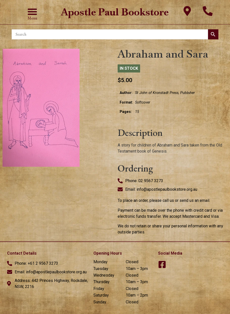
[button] (32, 11)
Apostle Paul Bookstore (115, 12)
